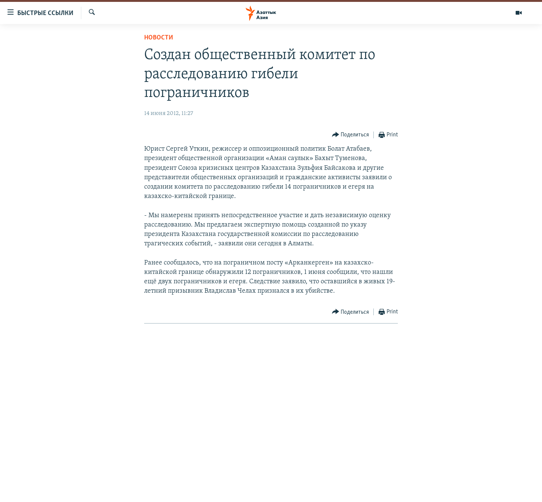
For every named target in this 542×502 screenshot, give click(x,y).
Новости (158, 37)
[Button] (350, 135)
